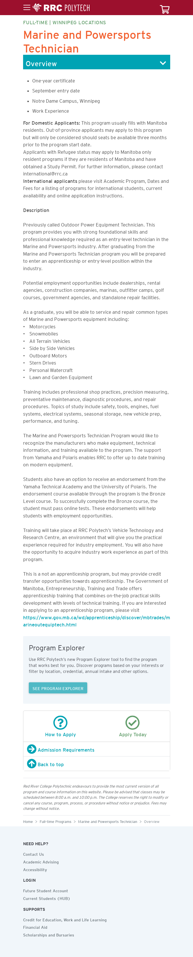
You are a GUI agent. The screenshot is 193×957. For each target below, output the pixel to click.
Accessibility (35, 868)
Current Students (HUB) (46, 897)
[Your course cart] (164, 7)
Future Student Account (45, 890)
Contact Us (33, 853)
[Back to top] (96, 763)
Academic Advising (41, 861)
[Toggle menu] (56, 8)
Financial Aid (35, 926)
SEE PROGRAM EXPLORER (58, 687)
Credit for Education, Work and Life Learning (65, 919)
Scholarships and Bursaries (48, 934)
